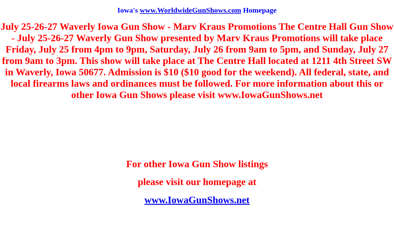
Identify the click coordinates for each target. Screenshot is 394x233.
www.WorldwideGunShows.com (190, 10)
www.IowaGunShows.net (196, 199)
